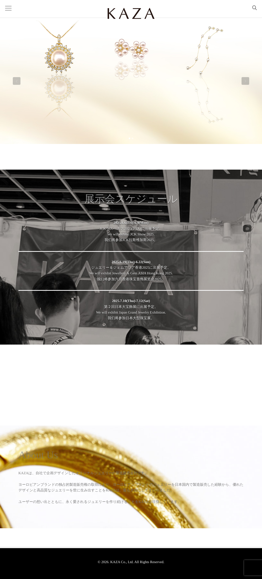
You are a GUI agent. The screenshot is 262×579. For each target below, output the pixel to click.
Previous (16, 82)
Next (245, 82)
